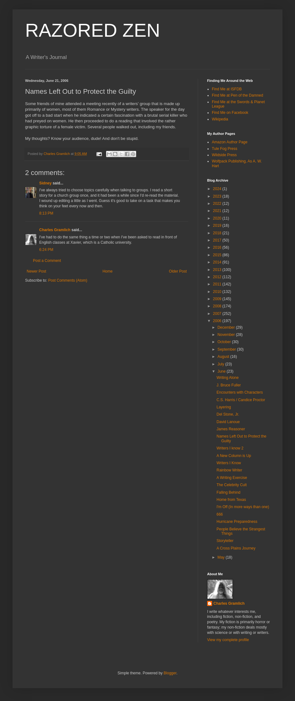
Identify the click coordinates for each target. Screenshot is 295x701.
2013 (218, 270)
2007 (218, 313)
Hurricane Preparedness (237, 521)
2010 (218, 291)
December (226, 327)
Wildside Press (224, 155)
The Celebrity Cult (232, 485)
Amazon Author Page (229, 142)
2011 (218, 284)
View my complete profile (228, 640)
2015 (218, 255)
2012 (218, 277)
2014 (218, 262)
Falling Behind (228, 492)
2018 (218, 233)
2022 (218, 203)
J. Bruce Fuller (229, 385)
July (221, 364)
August (223, 356)
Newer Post (36, 271)
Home (108, 271)
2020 (218, 218)
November (226, 334)
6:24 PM (46, 249)
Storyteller (225, 541)
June (222, 371)
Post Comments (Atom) (67, 280)
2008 (218, 306)
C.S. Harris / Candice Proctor (241, 400)
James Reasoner (231, 429)
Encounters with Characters (240, 392)
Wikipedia (220, 119)
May (221, 557)
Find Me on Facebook (230, 112)
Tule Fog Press (224, 148)
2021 (218, 211)
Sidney (45, 183)
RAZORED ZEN (92, 30)
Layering (224, 407)
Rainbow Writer (229, 470)
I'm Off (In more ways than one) (243, 507)
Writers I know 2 (230, 448)
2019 (218, 225)
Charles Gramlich (54, 230)
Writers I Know (229, 463)
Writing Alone (228, 377)
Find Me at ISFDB (227, 89)
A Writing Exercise (232, 477)
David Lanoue (228, 422)
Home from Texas (231, 499)
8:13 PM (46, 213)
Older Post (178, 271)
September (227, 349)
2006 (218, 321)
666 (220, 514)
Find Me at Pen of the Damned (237, 95)
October (224, 342)
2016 (218, 247)
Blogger (170, 673)
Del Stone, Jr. (228, 414)
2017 (218, 240)
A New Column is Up (234, 456)
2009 (218, 299)
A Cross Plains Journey (236, 548)
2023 (218, 196)
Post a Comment (47, 260)
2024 (218, 189)
